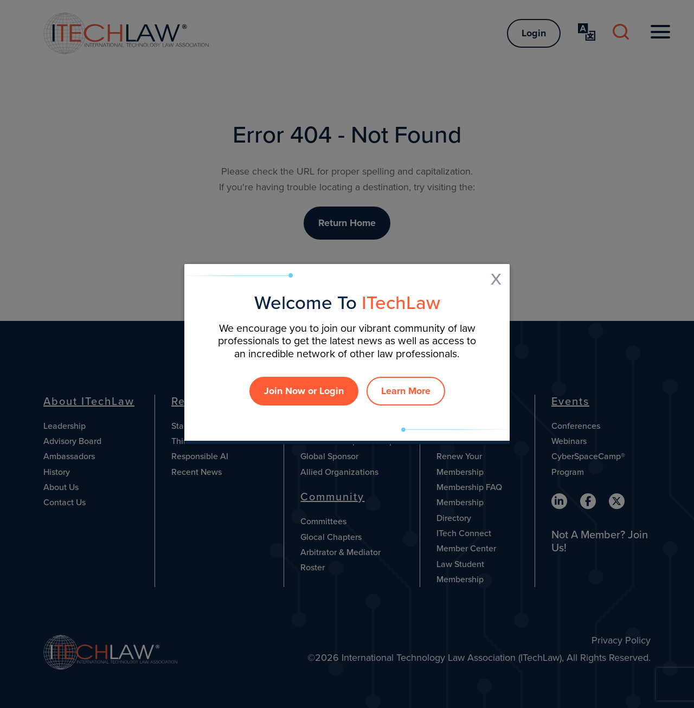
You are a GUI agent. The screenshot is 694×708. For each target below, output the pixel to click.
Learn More (405, 391)
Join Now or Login (304, 391)
